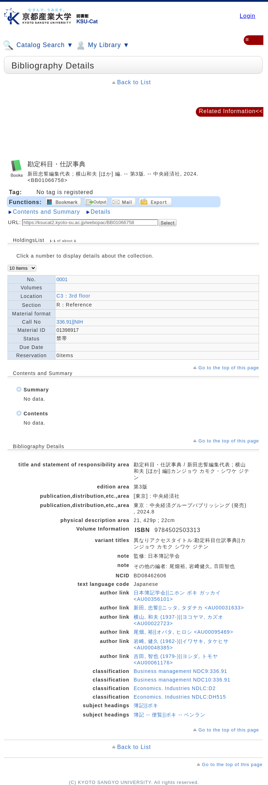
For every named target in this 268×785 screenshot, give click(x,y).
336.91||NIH (69, 322)
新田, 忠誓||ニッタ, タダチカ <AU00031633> (189, 608)
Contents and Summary (46, 212)
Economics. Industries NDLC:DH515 (180, 697)
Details (101, 212)
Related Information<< (231, 111)
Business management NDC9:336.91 (180, 671)
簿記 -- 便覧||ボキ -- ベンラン (169, 715)
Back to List (134, 82)
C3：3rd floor (73, 296)
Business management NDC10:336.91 (182, 680)
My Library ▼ (102, 45)
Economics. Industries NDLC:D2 (175, 688)
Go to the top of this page (228, 367)
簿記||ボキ (146, 705)
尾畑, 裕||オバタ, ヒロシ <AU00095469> (183, 632)
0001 (62, 279)
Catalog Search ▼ (38, 45)
